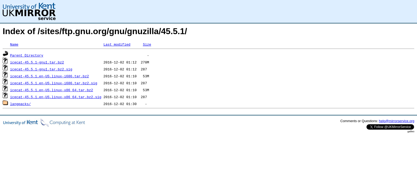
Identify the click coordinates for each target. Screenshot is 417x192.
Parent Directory (26, 55)
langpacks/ (20, 103)
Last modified (116, 44)
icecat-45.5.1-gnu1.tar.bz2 (37, 62)
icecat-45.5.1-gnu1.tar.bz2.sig (41, 69)
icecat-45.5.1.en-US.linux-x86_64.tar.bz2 (51, 89)
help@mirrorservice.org (396, 121)
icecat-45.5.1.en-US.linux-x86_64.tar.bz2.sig (55, 96)
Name (14, 44)
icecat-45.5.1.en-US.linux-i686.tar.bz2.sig (53, 83)
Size (147, 44)
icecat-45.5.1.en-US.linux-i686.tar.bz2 (49, 76)
